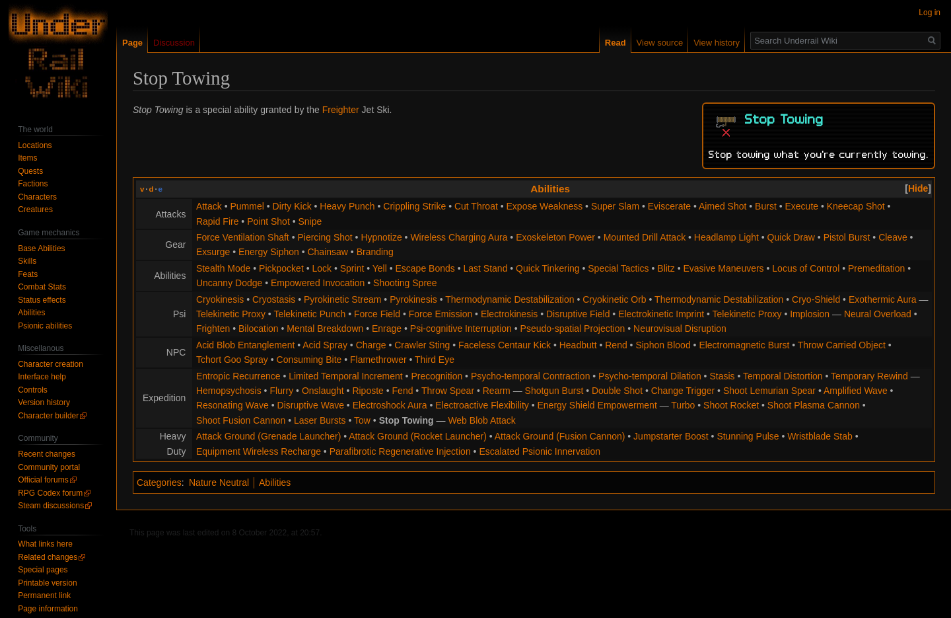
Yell (379, 268)
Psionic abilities (45, 325)
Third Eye (434, 359)
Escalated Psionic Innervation (539, 451)
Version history (44, 402)
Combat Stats (42, 286)
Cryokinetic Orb (614, 299)
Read (615, 43)
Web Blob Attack (481, 420)
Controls (33, 390)
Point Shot (268, 221)
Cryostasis (273, 299)
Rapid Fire (217, 221)
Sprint (352, 268)
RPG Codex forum (50, 493)
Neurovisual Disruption (679, 328)
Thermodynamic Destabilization (509, 299)
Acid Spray (324, 345)
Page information (48, 608)
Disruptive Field (578, 314)
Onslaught (323, 390)
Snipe (310, 221)
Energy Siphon (268, 252)
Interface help (42, 376)
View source (660, 43)
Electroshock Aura (390, 405)
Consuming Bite (309, 359)
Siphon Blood (662, 345)
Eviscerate (669, 206)
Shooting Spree (405, 283)
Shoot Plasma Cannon (813, 405)
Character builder (48, 415)
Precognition (436, 376)
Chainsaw (327, 252)
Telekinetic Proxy (230, 314)
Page (132, 43)
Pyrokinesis (413, 299)
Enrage (387, 328)
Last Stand (485, 268)
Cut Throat (476, 206)
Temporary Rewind (869, 376)
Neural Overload (877, 314)
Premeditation (876, 268)
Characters (37, 197)
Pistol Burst (847, 237)
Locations (35, 145)
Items (27, 158)
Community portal (49, 467)
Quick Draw (791, 237)
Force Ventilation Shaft (242, 237)
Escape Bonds (425, 268)
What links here (45, 544)
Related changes (47, 557)
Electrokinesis (509, 314)
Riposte (367, 390)
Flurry (281, 390)
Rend (616, 345)
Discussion (174, 43)
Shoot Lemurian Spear (769, 390)
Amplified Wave (856, 390)
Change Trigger (683, 390)
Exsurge (213, 252)
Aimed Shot (722, 206)
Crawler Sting (422, 345)
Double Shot (617, 390)
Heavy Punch (347, 206)
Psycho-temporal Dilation (649, 376)
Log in (929, 12)
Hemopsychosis (229, 390)
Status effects (42, 300)
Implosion (809, 314)
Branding (375, 252)
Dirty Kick (292, 206)
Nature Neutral (219, 482)
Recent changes (46, 454)
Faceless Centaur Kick (504, 345)
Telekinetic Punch (309, 314)
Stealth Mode (223, 268)
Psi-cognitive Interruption (461, 328)
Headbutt (578, 345)
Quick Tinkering (547, 268)
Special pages (42, 569)
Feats (28, 274)
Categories (159, 482)
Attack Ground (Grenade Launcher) (268, 436)
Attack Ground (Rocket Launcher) (418, 436)
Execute (801, 206)
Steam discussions (51, 505)
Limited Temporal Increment (345, 376)
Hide (918, 188)
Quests (30, 171)
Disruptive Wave (310, 405)
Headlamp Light (726, 237)
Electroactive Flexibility (482, 405)
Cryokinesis (220, 299)
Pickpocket (281, 268)
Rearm (497, 390)
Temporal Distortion (783, 376)
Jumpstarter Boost (671, 436)
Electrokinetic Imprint (661, 314)
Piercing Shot (324, 237)
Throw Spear (447, 390)
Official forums (43, 479)
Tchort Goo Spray (232, 359)
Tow (362, 420)
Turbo (683, 405)
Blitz (665, 268)
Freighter (340, 109)
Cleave (892, 237)
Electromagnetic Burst (744, 345)
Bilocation (258, 328)
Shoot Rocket (731, 405)
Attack (209, 206)
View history (716, 43)
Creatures (35, 209)
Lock (322, 268)
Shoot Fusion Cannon (240, 420)
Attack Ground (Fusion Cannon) (560, 436)
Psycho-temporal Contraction (530, 376)
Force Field (377, 314)
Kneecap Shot (856, 206)
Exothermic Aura (883, 299)
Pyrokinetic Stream (342, 299)
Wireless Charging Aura (458, 237)
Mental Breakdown (325, 328)
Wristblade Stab (820, 436)
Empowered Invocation (318, 283)
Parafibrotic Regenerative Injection (400, 451)
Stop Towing (406, 420)
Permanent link (44, 595)
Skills (27, 261)
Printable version (47, 583)
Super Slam (615, 206)
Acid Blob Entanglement (245, 345)
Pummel (247, 206)
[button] (918, 188)
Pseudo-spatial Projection (572, 328)
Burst (766, 206)
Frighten (213, 328)
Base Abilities (41, 248)
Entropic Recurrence (238, 376)
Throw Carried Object (842, 345)
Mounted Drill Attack (645, 237)
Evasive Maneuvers (723, 268)
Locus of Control (805, 268)
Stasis (721, 376)
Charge (371, 345)
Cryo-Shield (816, 299)
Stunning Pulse (748, 436)
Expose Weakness (545, 206)
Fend (402, 390)
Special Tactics (618, 268)
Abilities (550, 188)
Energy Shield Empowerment (596, 405)
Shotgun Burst (554, 390)
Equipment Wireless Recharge (258, 451)
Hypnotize (381, 237)
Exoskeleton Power (555, 237)
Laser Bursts (320, 420)
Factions (33, 183)
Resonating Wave (232, 405)
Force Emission (440, 314)
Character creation (50, 364)
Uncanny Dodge (229, 283)
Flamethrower (378, 359)
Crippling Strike (414, 206)
